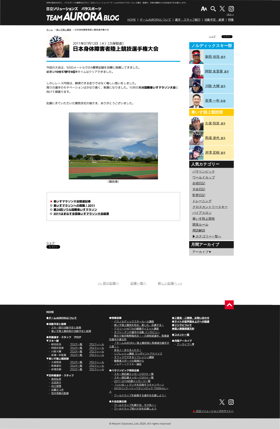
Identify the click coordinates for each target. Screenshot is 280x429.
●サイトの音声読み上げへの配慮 (190, 321)
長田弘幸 (56, 379)
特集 (231, 20)
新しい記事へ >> (170, 283)
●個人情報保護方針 (183, 328)
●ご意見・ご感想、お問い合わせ (190, 318)
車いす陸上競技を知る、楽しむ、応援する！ (139, 325)
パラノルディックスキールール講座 (134, 321)
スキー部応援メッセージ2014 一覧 (134, 377)
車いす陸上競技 (63, 29)
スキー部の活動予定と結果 (66, 327)
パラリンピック (203, 171)
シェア (50, 243)
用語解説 (198, 230)
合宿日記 (198, 183)
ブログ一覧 (76, 344)
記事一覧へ (138, 283)
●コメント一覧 (180, 334)
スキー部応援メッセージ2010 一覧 (134, 374)
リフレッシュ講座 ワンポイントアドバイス (138, 353)
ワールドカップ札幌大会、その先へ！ (135, 405)
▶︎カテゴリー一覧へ (206, 236)
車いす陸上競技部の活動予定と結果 (71, 331)
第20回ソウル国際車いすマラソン (75, 210)
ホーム (49, 29)
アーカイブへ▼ (185, 344)
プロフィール (96, 344)
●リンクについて (182, 325)
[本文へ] (230, 14)
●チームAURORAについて (61, 318)
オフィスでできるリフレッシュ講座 (134, 357)
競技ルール (200, 224)
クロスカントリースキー (210, 207)
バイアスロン (201, 213)
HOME (131, 20)
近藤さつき (57, 389)
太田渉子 (56, 382)
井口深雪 (56, 386)
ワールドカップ (203, 177)
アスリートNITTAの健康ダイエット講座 (136, 328)
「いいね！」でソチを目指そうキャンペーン (139, 384)
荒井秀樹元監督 (60, 393)
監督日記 (198, 195)
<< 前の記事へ (108, 283)
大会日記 (198, 189)
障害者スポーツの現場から (129, 360)
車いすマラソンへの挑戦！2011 (74, 205)
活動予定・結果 (214, 20)
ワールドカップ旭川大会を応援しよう (135, 408)
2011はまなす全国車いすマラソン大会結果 (81, 214)
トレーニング (202, 201)
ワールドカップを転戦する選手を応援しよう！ (140, 395)
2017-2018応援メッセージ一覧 (132, 381)
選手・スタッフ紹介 (188, 20)
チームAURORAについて (155, 20)
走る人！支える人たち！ (128, 350)
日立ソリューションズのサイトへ (213, 411)
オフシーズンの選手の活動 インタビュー (137, 332)
